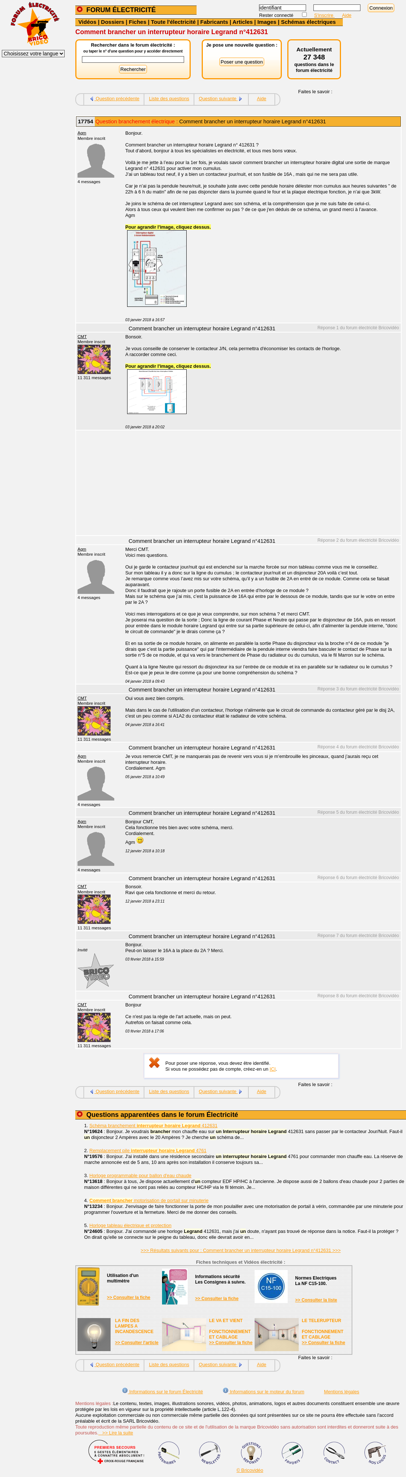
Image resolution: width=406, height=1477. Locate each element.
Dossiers (112, 22)
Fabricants (214, 22)
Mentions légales (341, 1391)
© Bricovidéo (250, 1470)
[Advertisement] (259, 483)
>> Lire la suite (115, 1433)
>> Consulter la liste (316, 1300)
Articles (243, 22)
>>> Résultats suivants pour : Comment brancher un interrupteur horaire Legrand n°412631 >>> (241, 1250)
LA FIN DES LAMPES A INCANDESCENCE (134, 1326)
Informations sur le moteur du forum (263, 1391)
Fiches (138, 22)
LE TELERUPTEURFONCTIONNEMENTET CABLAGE (322, 1329)
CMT (82, 336)
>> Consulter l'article (136, 1342)
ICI (273, 1069)
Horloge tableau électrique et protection (130, 1225)
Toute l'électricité (173, 22)
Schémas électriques (308, 22)
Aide (347, 15)
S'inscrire (324, 15)
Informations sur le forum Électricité (162, 1391)
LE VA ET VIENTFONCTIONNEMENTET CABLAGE (230, 1329)
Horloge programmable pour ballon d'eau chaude (140, 1175)
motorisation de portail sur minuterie (148, 1200)
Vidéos (87, 22)
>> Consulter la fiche (128, 1297)
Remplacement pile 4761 (147, 1150)
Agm (82, 133)
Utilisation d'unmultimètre (123, 1278)
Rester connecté (277, 15)
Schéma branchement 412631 (153, 1125)
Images (266, 22)
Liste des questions (169, 98)
